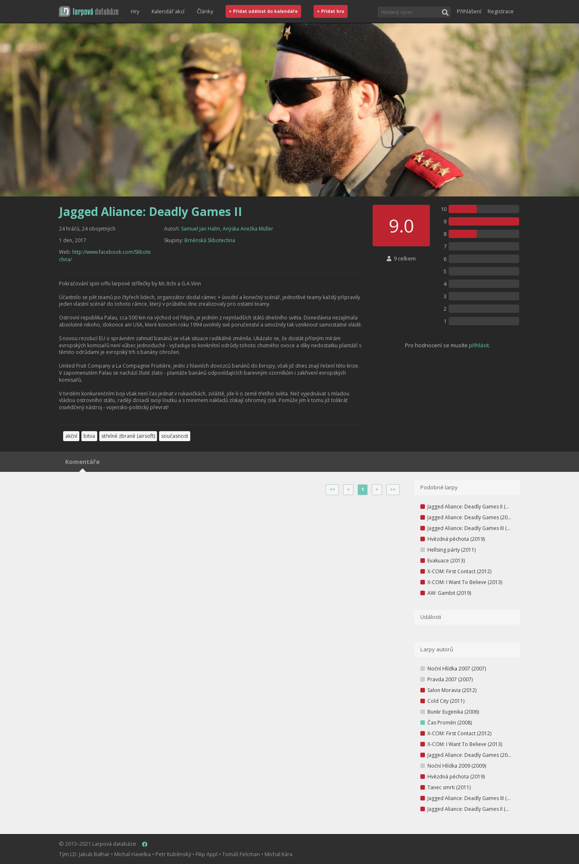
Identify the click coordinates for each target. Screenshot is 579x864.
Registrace (501, 11)
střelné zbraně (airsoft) (128, 435)
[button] (88, 11)
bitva (89, 435)
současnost (174, 435)
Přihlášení (469, 11)
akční (71, 435)
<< (332, 489)
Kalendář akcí (168, 11)
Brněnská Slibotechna (209, 240)
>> (393, 489)
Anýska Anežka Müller (248, 228)
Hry (135, 11)
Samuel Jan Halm (200, 228)
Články (205, 11)
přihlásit (479, 345)
